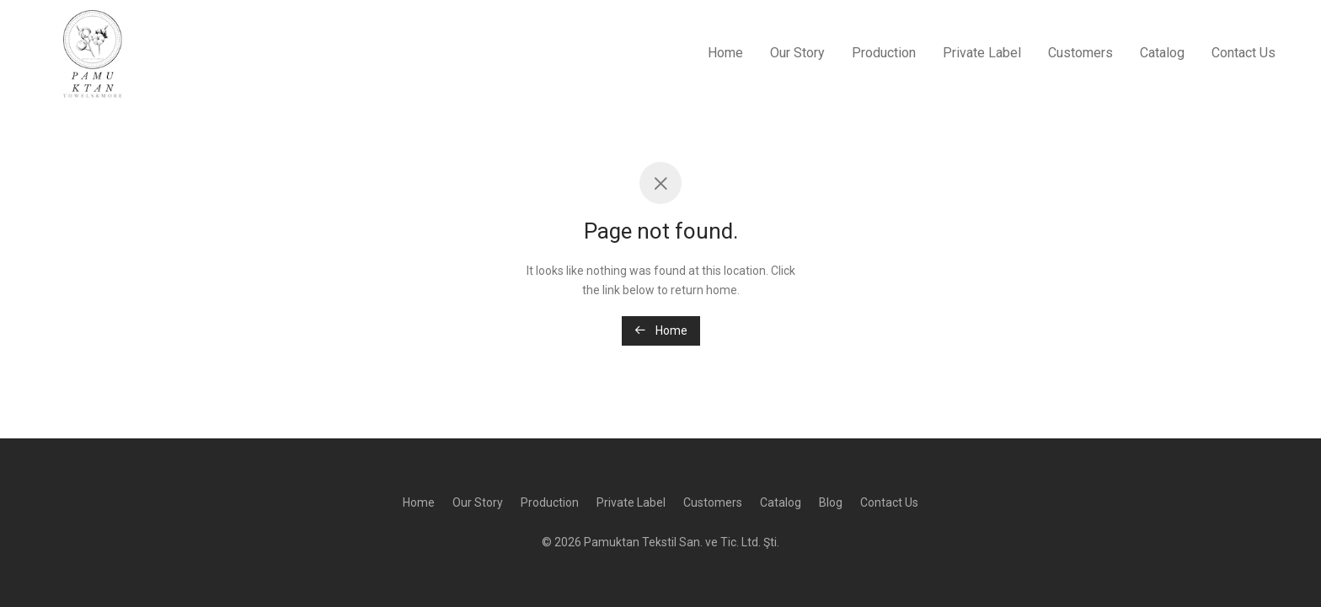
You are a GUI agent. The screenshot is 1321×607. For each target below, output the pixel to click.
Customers (1080, 53)
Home (725, 53)
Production (884, 53)
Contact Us (1243, 53)
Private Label (982, 53)
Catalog (1162, 53)
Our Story (797, 53)
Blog (830, 502)
